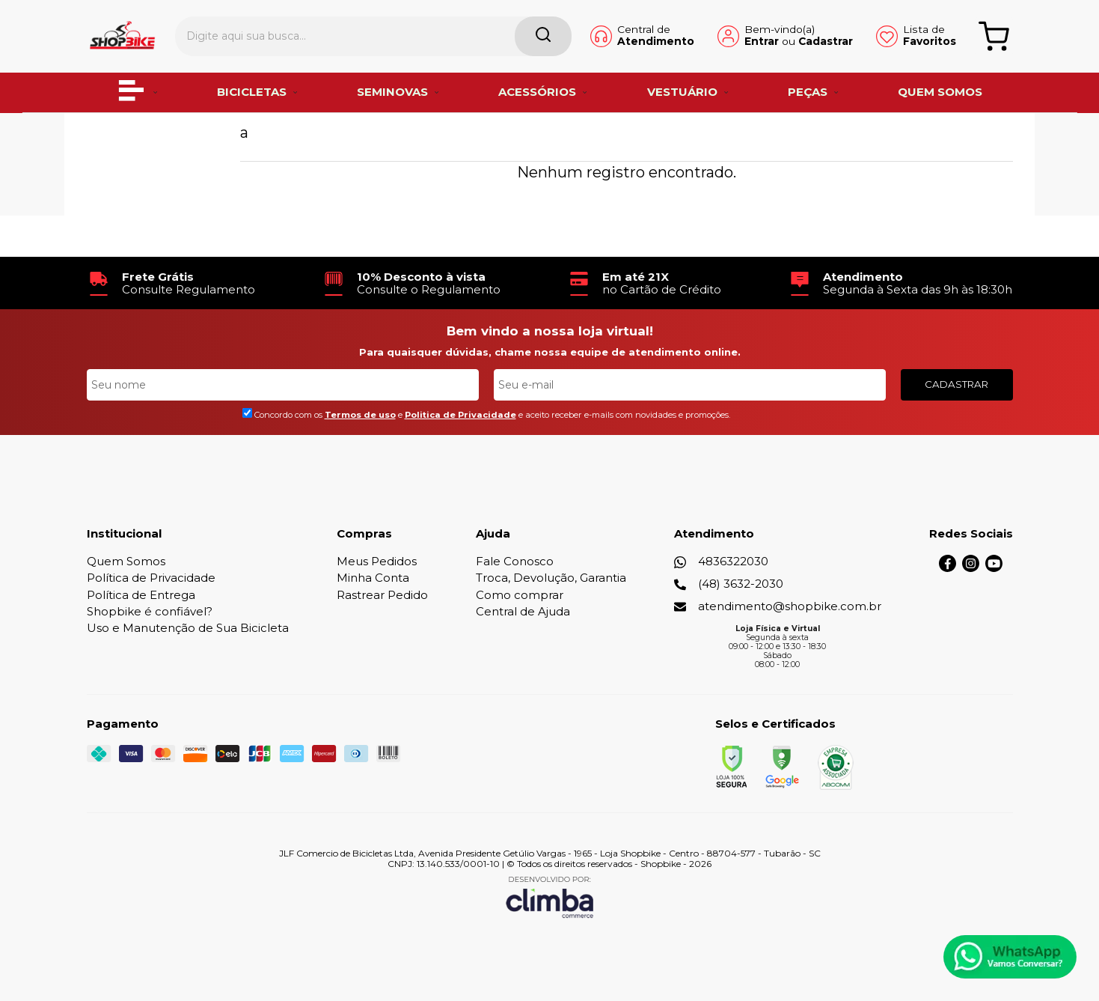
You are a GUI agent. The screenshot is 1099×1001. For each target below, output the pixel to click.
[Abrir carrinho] (993, 35)
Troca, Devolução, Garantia (551, 578)
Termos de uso (360, 415)
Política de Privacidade (151, 578)
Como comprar (519, 595)
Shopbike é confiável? (149, 611)
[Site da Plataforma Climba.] (550, 896)
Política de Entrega (141, 595)
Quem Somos (126, 561)
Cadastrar (798, 42)
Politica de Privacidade (460, 415)
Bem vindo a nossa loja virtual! (550, 330)
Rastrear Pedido (382, 595)
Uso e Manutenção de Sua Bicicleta (188, 628)
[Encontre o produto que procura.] (489, 35)
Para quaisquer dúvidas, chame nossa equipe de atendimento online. (550, 352)
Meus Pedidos (377, 561)
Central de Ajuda (523, 611)
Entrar (734, 42)
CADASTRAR (956, 384)
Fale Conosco (515, 561)
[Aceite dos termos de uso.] (247, 413)
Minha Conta (373, 578)
